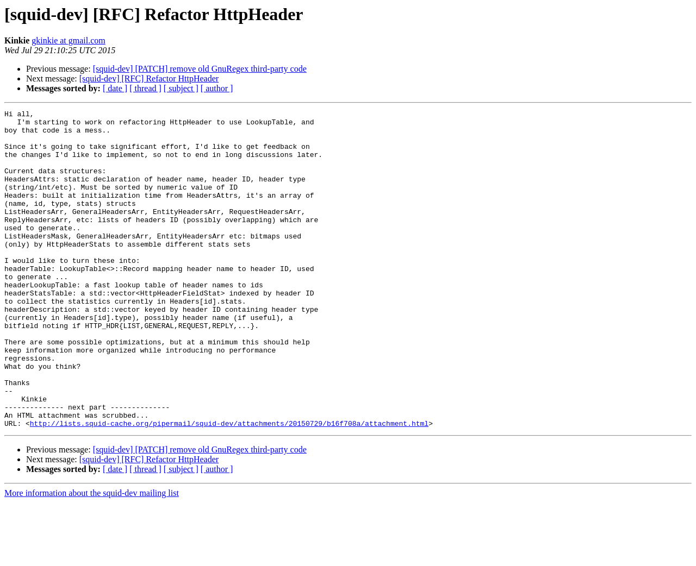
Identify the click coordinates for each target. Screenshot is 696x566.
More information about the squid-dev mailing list (91, 556)
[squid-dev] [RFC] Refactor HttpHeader (149, 78)
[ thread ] (145, 88)
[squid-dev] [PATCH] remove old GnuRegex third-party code (200, 68)
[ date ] (115, 88)
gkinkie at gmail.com (68, 40)
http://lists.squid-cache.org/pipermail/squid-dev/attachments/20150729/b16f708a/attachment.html (229, 487)
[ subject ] (181, 88)
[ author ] (217, 88)
